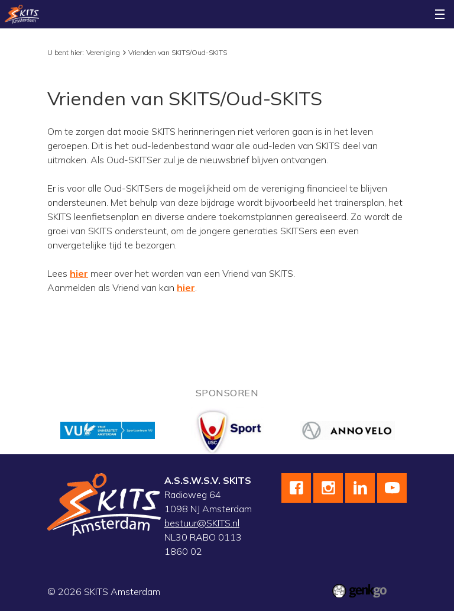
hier (79, 273)
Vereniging (103, 52)
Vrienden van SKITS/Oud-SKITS (177, 52)
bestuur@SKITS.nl (201, 523)
